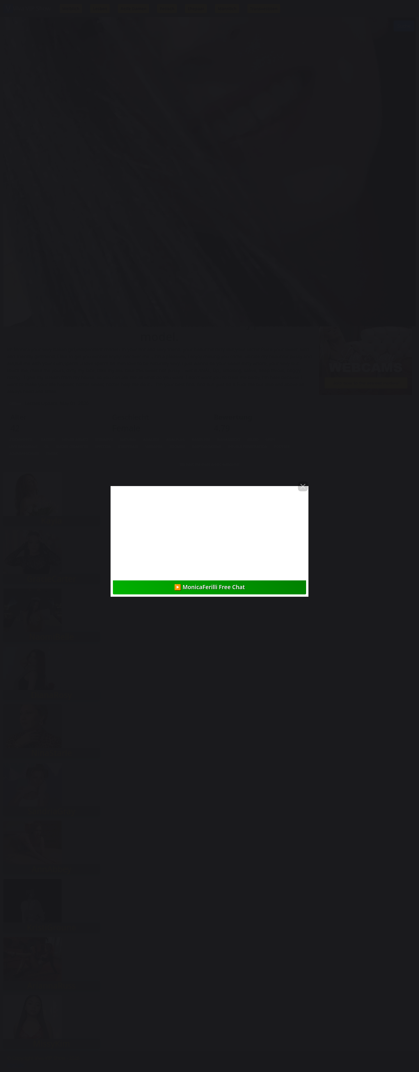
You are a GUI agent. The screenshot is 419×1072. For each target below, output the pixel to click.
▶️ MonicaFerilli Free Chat (209, 587)
